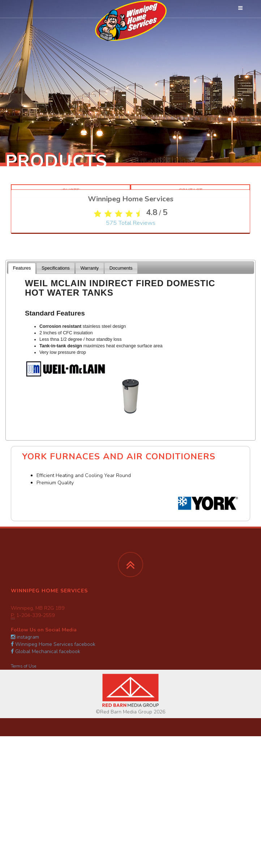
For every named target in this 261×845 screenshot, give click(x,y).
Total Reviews (130, 256)
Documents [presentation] (121, 268)
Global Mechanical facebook (45, 651)
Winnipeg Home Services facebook (53, 644)
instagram (25, 637)
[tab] (22, 268)
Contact (190, 190)
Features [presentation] (22, 268)
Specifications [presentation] (56, 268)
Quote (71, 190)
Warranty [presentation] (89, 268)
